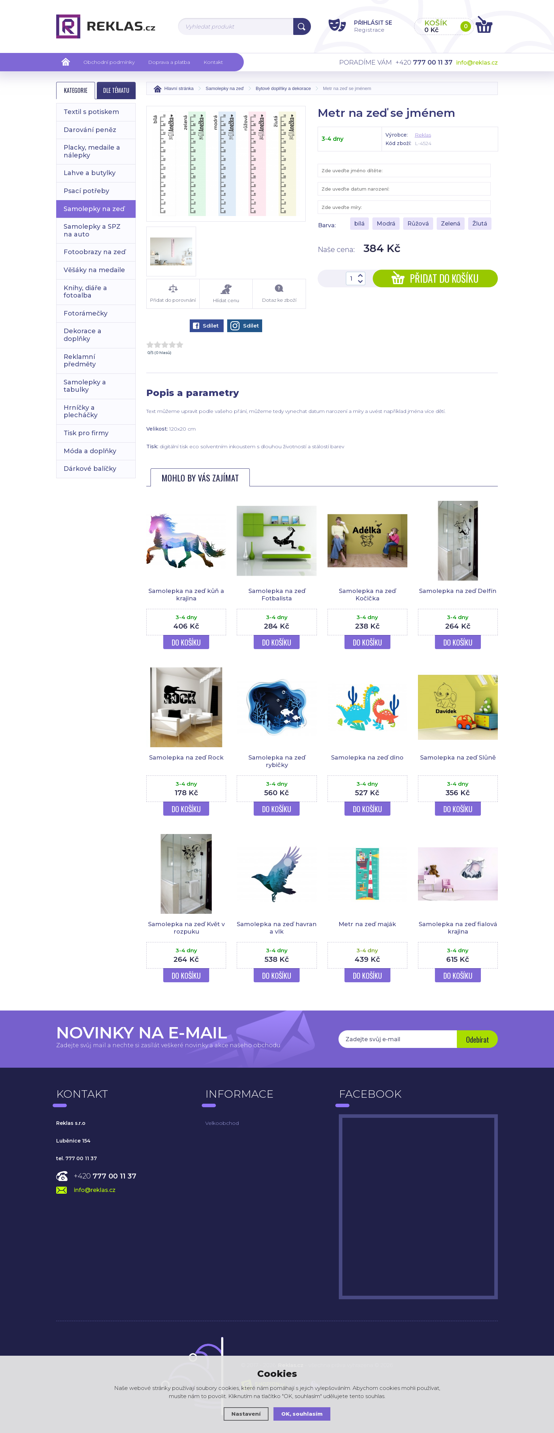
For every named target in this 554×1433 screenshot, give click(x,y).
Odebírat (476, 1040)
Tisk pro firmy (86, 433)
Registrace (365, 29)
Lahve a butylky (90, 173)
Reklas (423, 135)
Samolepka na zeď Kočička (367, 594)
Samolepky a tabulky (85, 386)
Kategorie (75, 90)
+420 (105, 1176)
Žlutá (479, 223)
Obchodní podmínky (109, 62)
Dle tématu (116, 90)
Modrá (386, 223)
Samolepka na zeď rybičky (277, 761)
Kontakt (213, 62)
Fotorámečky (85, 313)
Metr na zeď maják (367, 924)
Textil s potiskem (91, 112)
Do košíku (186, 642)
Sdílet (206, 325)
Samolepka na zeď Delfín (458, 590)
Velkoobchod (222, 1123)
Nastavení (246, 1413)
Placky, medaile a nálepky (92, 151)
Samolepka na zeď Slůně (457, 757)
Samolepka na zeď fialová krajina (457, 928)
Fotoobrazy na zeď (94, 252)
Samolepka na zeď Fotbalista (277, 594)
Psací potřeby (86, 191)
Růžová (418, 223)
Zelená (450, 223)
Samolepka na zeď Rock (186, 757)
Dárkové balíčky (90, 469)
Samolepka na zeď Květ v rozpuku (186, 928)
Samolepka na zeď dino (367, 757)
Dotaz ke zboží (279, 293)
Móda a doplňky (90, 451)
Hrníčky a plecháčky (81, 411)
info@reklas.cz (477, 62)
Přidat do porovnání (173, 293)
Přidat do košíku (435, 278)
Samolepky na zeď (94, 209)
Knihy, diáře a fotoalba (85, 292)
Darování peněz (90, 130)
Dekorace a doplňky (82, 335)
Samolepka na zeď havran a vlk (277, 928)
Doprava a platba (169, 62)
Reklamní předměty (80, 360)
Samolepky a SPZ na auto (92, 230)
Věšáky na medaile (94, 270)
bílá (359, 223)
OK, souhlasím (302, 1413)
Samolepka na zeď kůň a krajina (186, 594)
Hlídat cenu (226, 293)
